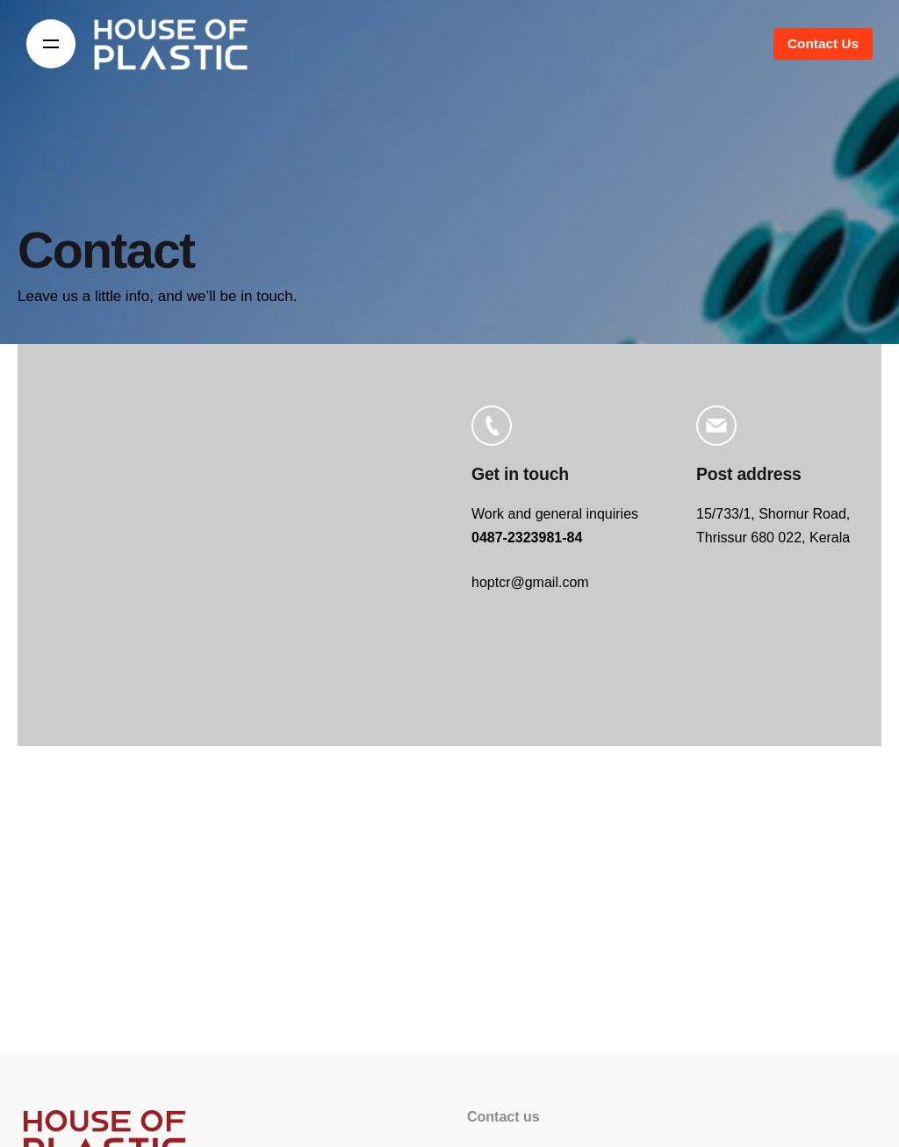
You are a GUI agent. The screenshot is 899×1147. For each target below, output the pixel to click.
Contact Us (823, 43)
